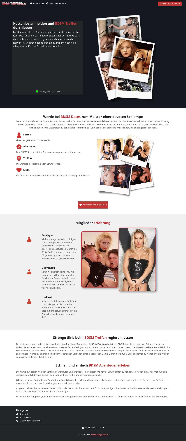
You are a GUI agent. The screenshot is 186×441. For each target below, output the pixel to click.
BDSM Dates (37, 3)
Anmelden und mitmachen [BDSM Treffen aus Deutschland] (93, 204)
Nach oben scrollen (93, 427)
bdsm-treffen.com (99, 434)
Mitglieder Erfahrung (57, 3)
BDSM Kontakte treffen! (169, 3)
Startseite (22, 414)
